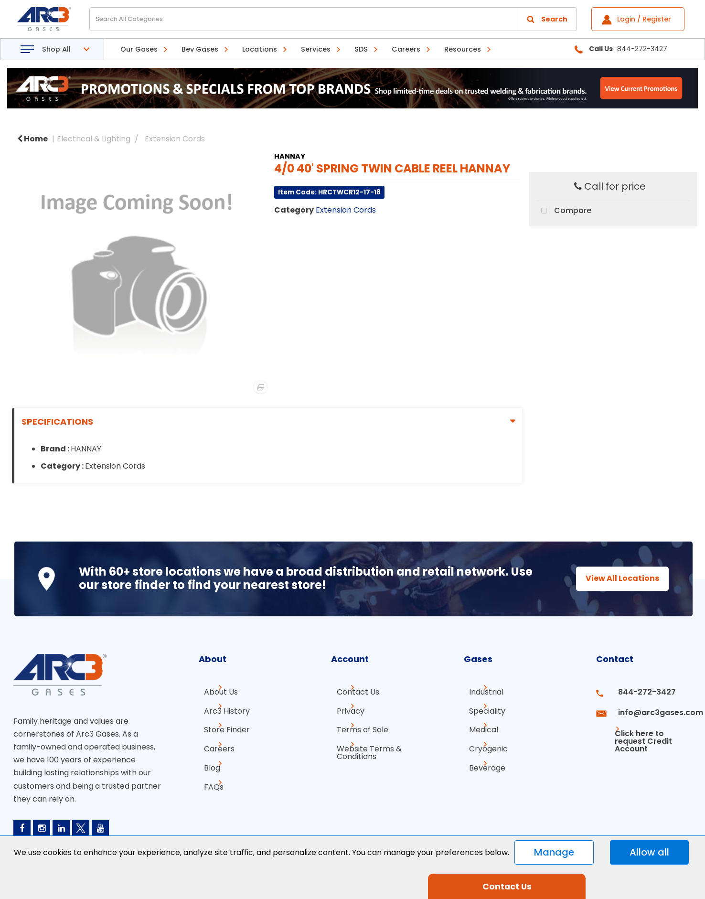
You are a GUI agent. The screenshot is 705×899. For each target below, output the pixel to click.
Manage (554, 852)
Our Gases (139, 49)
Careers (406, 49)
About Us (216, 691)
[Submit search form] (547, 19)
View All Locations (614, 578)
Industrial (481, 691)
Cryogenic (483, 743)
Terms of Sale (357, 726)
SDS (361, 49)
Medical (478, 726)
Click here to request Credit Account (635, 730)
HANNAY (289, 156)
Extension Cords (175, 138)
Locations (259, 49)
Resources (462, 49)
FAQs (208, 777)
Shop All (56, 49)
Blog (207, 760)
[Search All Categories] (333, 19)
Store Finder (222, 726)
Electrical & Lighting (93, 138)
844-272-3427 (638, 691)
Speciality (482, 709)
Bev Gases (200, 49)
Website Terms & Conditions (363, 747)
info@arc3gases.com (650, 709)
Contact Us (352, 691)
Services (316, 49)
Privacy (345, 709)
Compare (564, 211)
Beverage (482, 760)
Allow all (649, 852)
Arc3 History (222, 709)
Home (32, 138)
